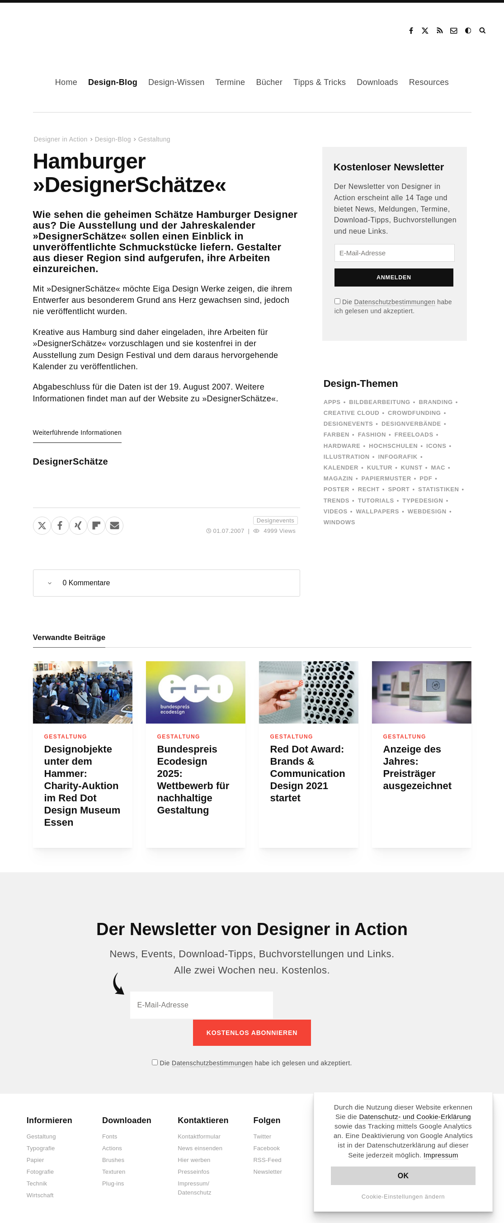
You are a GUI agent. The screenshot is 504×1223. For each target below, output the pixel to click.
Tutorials (376, 500)
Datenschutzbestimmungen (394, 302)
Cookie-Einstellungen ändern (403, 1196)
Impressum (441, 1155)
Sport (399, 489)
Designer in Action (61, 27)
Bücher (269, 82)
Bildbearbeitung (379, 402)
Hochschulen (393, 445)
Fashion (372, 434)
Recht (369, 489)
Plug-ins (113, 1183)
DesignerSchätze (70, 461)
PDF (425, 478)
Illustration (347, 456)
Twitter (263, 1136)
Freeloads (414, 434)
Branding (435, 402)
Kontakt (454, 30)
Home (66, 82)
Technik (37, 1183)
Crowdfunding (414, 412)
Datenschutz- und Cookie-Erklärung (415, 1116)
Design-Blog (112, 82)
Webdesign (427, 511)
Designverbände (411, 423)
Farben (336, 434)
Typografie (41, 1147)
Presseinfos (193, 1171)
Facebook (410, 30)
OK (403, 1176)
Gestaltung (154, 139)
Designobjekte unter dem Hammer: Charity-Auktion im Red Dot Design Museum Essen (82, 785)
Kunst (412, 467)
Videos (336, 511)
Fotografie (40, 1171)
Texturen (113, 1171)
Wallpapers (377, 511)
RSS (439, 30)
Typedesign (422, 500)
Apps (332, 402)
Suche (483, 30)
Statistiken (438, 489)
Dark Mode (468, 30)
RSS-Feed (268, 1159)
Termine (230, 82)
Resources (429, 82)
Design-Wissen (176, 82)
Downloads (377, 82)
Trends (336, 500)
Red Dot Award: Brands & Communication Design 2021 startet (307, 773)
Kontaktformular (199, 1136)
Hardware (342, 445)
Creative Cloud (352, 412)
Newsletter (268, 1171)
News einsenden (200, 1147)
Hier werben (194, 1159)
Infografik (398, 456)
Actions (112, 1147)
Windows (339, 522)
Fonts (110, 1136)
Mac (438, 467)
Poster (336, 489)
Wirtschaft (40, 1194)
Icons (436, 445)
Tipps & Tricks (319, 82)
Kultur (379, 467)
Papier (35, 1159)
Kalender (341, 467)
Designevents (275, 520)
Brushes (113, 1159)
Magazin (338, 478)
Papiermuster (386, 478)
